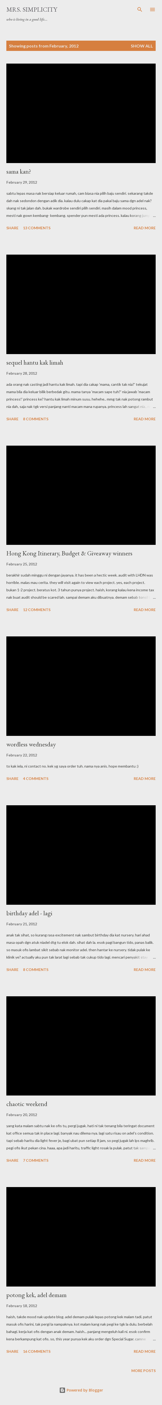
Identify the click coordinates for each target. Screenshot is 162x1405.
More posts (143, 1370)
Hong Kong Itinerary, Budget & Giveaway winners (69, 553)
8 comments (35, 419)
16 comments (36, 1351)
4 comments (35, 778)
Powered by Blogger (81, 1390)
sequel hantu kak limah (34, 362)
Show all (142, 45)
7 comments (35, 1160)
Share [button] (12, 228)
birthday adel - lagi (29, 913)
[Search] (140, 9)
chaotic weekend (26, 1104)
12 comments (36, 609)
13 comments (36, 228)
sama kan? (18, 171)
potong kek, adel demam (36, 1295)
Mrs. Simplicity (31, 9)
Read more (145, 228)
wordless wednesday (31, 744)
